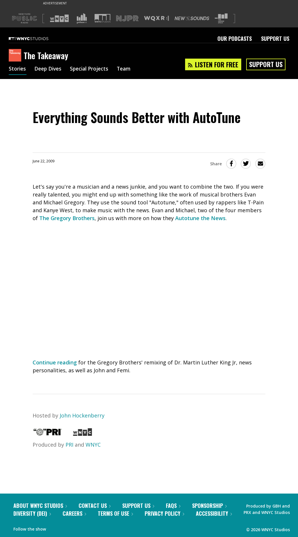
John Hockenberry (82, 415)
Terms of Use (115, 513)
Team (128, 69)
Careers (74, 513)
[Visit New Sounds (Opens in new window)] (192, 18)
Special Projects (92, 69)
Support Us (275, 38)
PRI (69, 444)
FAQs (173, 505)
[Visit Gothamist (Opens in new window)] (81, 18)
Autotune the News (200, 218)
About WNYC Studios (40, 505)
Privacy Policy (164, 513)
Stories (17, 69)
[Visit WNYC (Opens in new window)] (59, 18)
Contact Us (95, 505)
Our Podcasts (234, 38)
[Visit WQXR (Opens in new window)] (156, 18)
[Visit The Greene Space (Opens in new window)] (221, 18)
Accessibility (214, 513)
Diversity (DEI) (32, 513)
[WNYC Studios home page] (36, 38)
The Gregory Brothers (67, 218)
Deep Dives (49, 69)
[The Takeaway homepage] (16, 55)
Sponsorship (209, 505)
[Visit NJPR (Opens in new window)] (127, 18)
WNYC (93, 444)
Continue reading (55, 362)
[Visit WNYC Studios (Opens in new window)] (103, 18)
